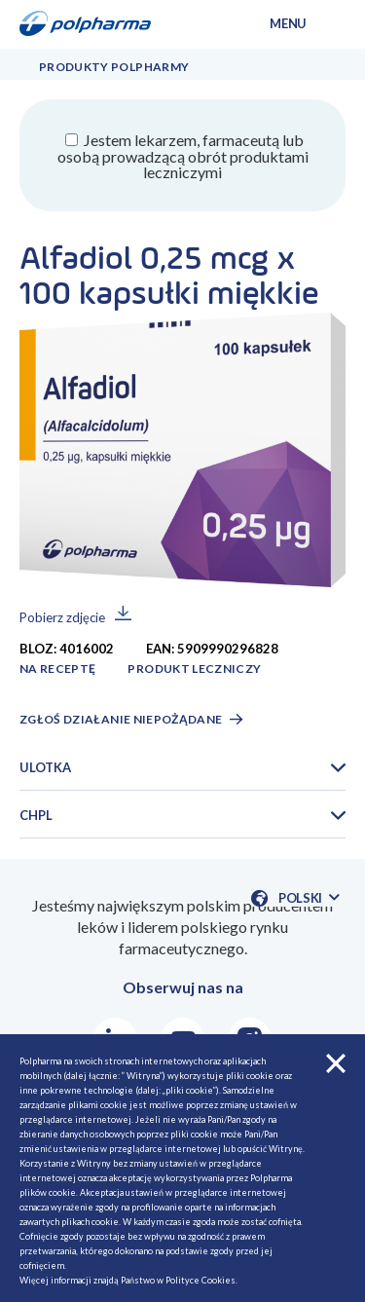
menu (288, 23)
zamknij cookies (336, 1063)
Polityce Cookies (200, 1280)
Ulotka (45, 767)
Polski (308, 898)
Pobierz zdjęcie (62, 617)
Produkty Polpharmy (114, 66)
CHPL (36, 815)
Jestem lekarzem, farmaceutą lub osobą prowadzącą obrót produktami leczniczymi (183, 155)
